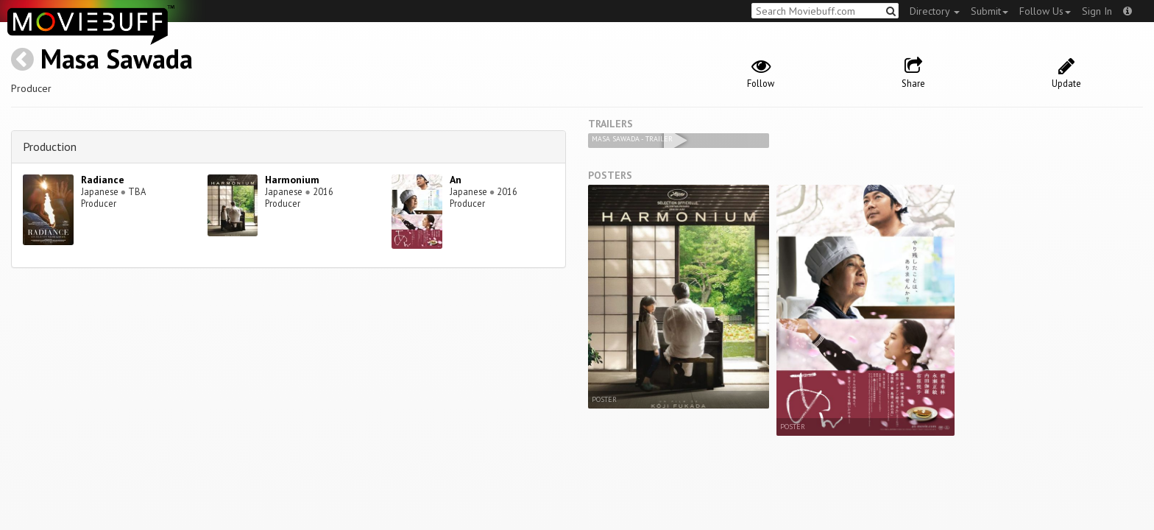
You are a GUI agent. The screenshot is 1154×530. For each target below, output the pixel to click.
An (455, 179)
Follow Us (1045, 11)
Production (50, 146)
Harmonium (292, 179)
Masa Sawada (116, 58)
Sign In (1097, 11)
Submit (989, 11)
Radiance (102, 179)
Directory (935, 11)
